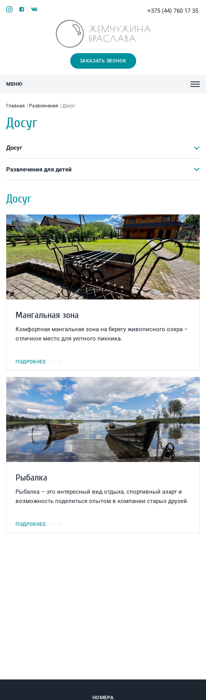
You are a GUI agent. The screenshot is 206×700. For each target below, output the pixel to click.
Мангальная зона (47, 315)
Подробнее (39, 362)
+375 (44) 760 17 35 (173, 10)
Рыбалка (31, 477)
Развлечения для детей (39, 169)
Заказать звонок (103, 61)
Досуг (14, 147)
